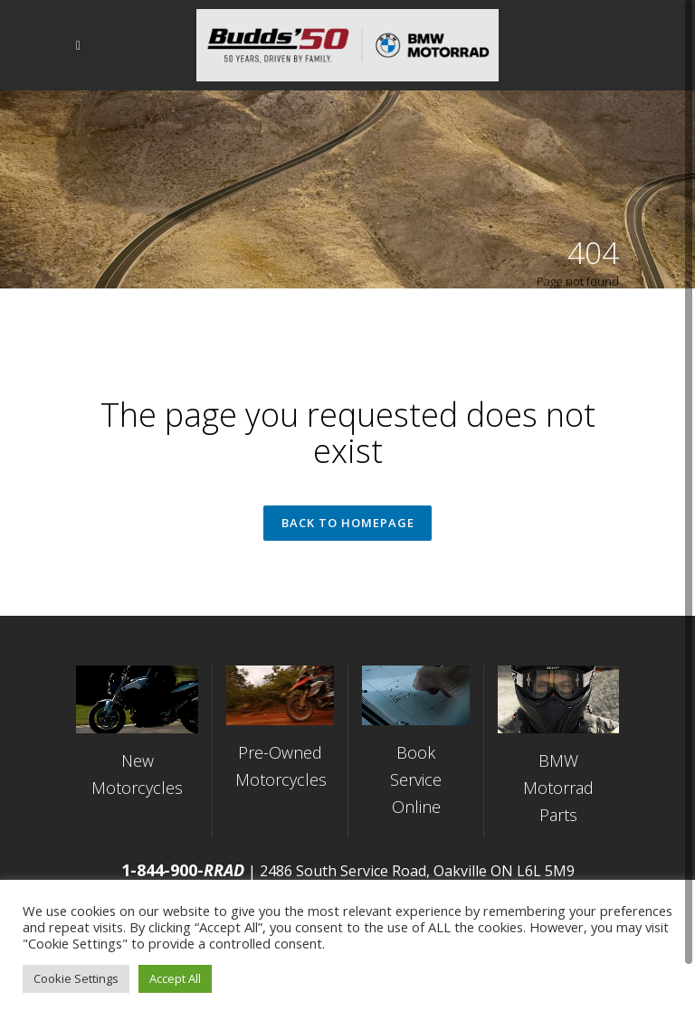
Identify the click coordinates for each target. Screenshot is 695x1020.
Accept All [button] (175, 978)
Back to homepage (347, 524)
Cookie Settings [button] (76, 978)
